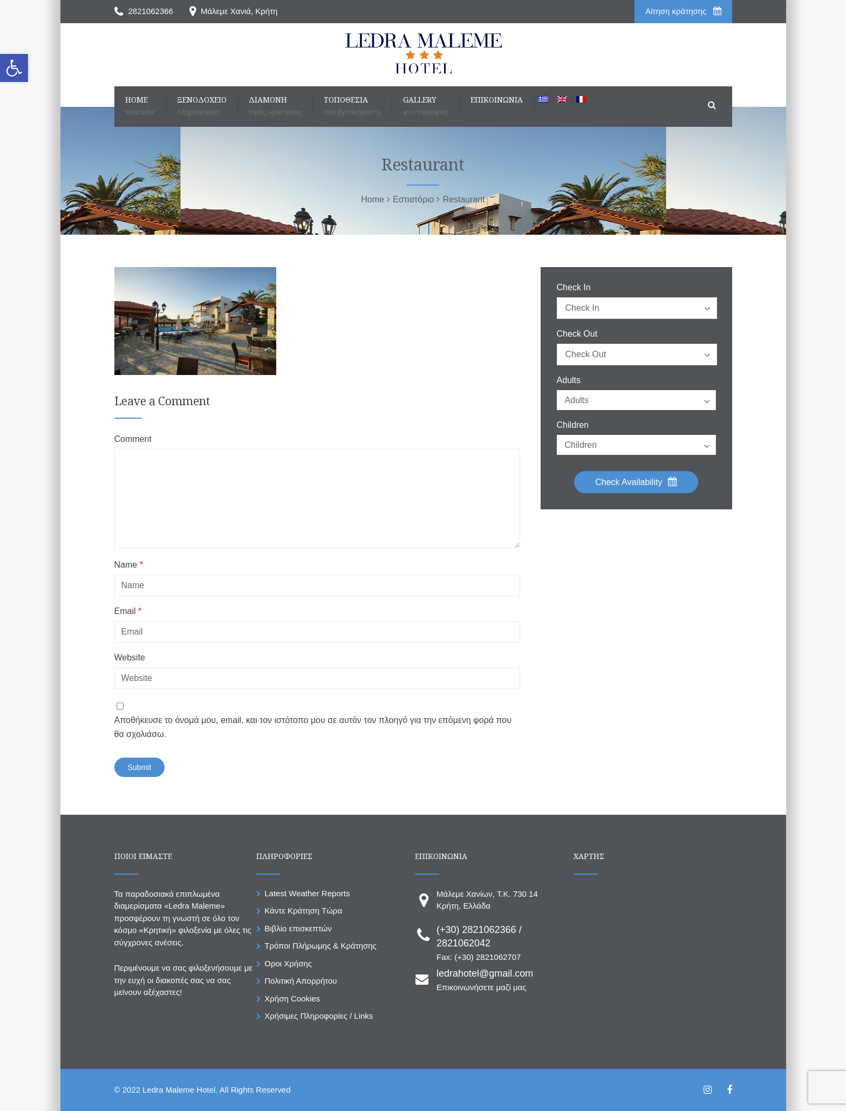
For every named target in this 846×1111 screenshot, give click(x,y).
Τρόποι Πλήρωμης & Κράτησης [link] (320, 945)
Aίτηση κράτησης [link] (683, 11)
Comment (133, 439)
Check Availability (636, 482)
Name (128, 565)
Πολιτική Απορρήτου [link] (300, 980)
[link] (14, 68)
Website (130, 657)
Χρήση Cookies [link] (292, 998)
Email (128, 611)
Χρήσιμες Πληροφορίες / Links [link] (318, 1015)
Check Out (577, 334)
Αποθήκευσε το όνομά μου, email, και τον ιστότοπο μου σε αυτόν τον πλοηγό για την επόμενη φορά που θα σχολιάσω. (312, 727)
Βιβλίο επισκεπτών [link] (297, 928)
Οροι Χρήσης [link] (288, 963)
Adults (569, 380)
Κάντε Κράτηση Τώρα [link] (303, 910)
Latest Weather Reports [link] (307, 893)
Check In (574, 287)
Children (573, 425)
